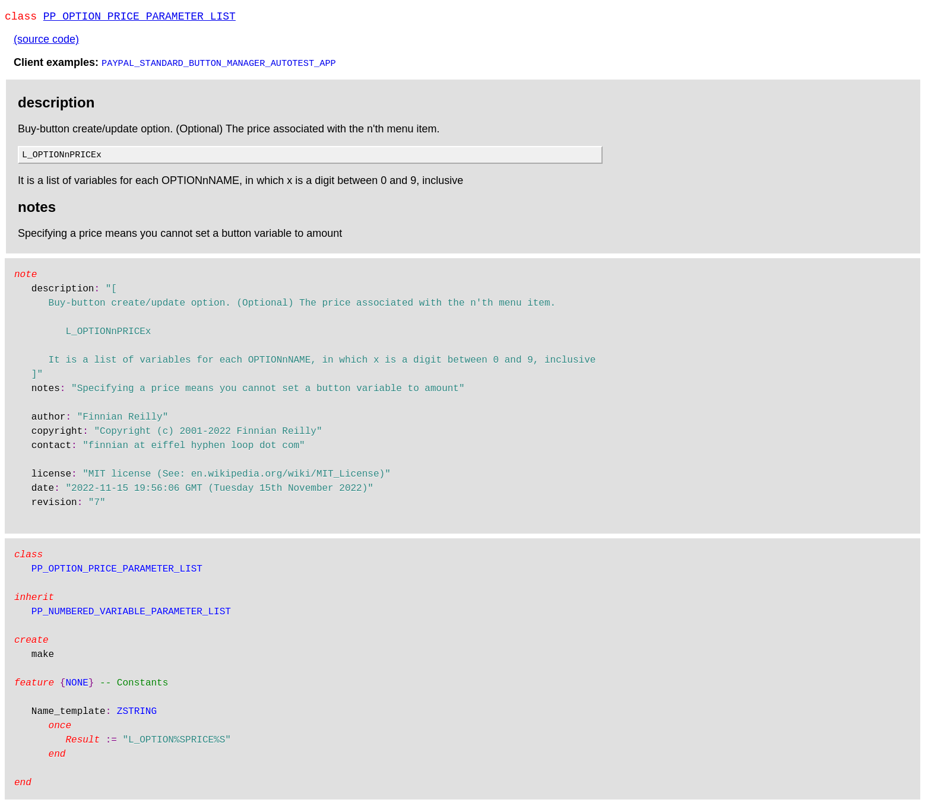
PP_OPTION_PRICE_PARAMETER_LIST (139, 18)
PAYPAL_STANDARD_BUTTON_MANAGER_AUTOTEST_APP (219, 65)
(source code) (46, 41)
